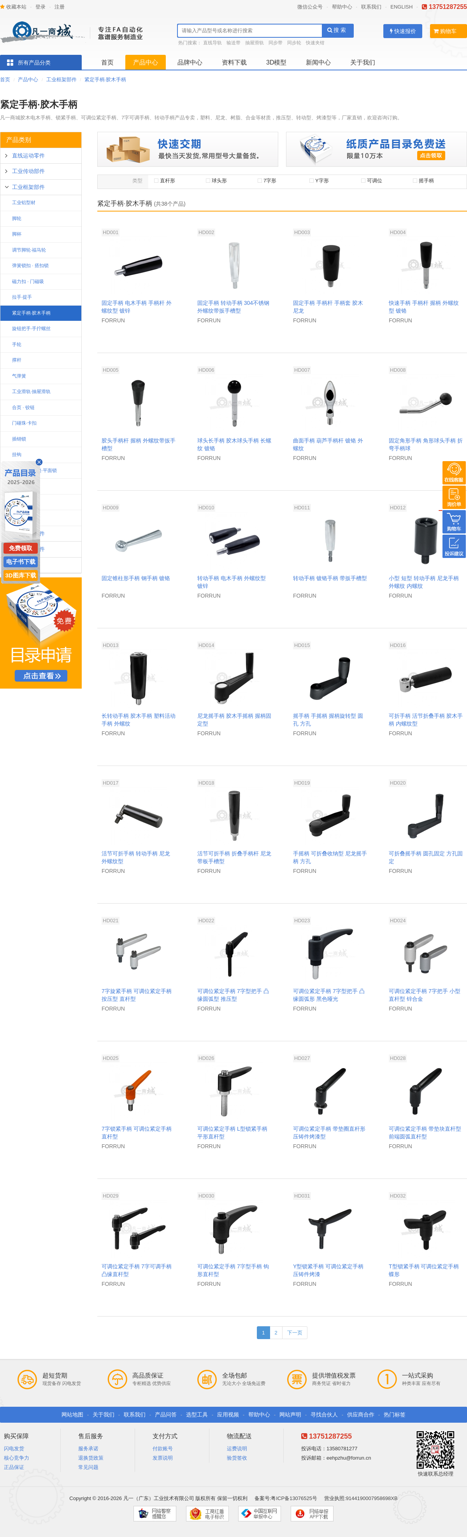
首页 (107, 62)
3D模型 (276, 62)
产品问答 (166, 1414)
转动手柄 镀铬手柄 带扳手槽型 (330, 578)
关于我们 (362, 62)
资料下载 (234, 62)
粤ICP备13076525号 (294, 1498)
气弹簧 (19, 376)
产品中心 (145, 62)
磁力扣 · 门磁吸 (28, 281)
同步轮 (294, 42)
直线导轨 (212, 42)
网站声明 (290, 1414)
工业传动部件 (28, 171)
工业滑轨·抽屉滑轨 (31, 391)
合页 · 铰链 (23, 407)
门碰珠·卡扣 (24, 423)
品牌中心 (189, 62)
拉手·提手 (22, 297)
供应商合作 (360, 1414)
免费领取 (20, 548)
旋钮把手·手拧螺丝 (31, 328)
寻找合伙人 (324, 1414)
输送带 (233, 42)
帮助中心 (342, 7)
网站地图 (72, 1414)
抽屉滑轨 (254, 42)
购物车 (445, 31)
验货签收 (237, 1458)
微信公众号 (310, 7)
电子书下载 (20, 561)
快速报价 (403, 31)
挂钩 (16, 454)
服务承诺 (88, 1448)
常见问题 (88, 1467)
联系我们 (371, 7)
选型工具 (197, 1414)
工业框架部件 (61, 79)
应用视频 (228, 1414)
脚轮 (16, 218)
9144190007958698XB (372, 1498)
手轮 (16, 344)
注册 (59, 7)
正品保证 (14, 1467)
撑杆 (16, 360)
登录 (40, 7)
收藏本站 (13, 7)
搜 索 (336, 30)
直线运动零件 (28, 155)
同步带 (276, 42)
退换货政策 (91, 1458)
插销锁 (19, 439)
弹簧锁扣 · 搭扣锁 (30, 265)
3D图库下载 (20, 575)
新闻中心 (318, 62)
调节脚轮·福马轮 (29, 250)
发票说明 (163, 1458)
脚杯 (16, 234)
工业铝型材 (23, 202)
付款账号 (163, 1448)
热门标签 (395, 1414)
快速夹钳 (315, 42)
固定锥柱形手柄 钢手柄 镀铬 (136, 578)
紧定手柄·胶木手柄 (105, 79)
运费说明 (237, 1448)
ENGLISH (401, 7)
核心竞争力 (16, 1458)
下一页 (294, 1333)
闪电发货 (14, 1448)
